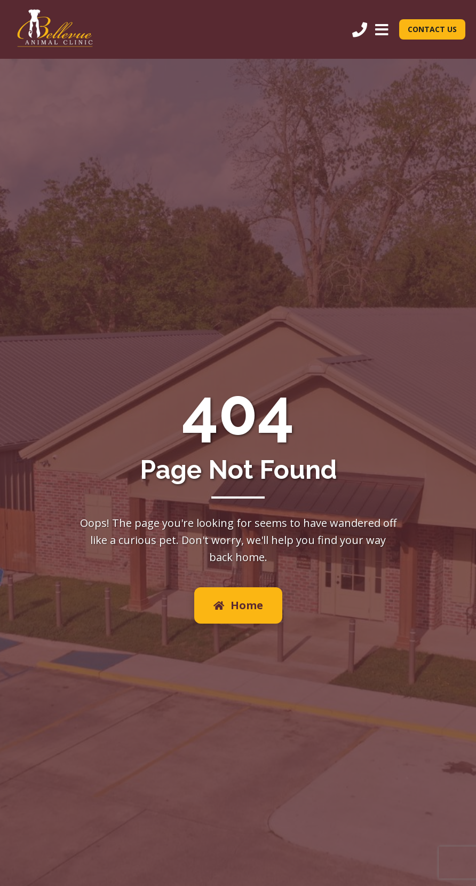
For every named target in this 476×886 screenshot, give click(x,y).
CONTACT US (432, 29)
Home (238, 605)
